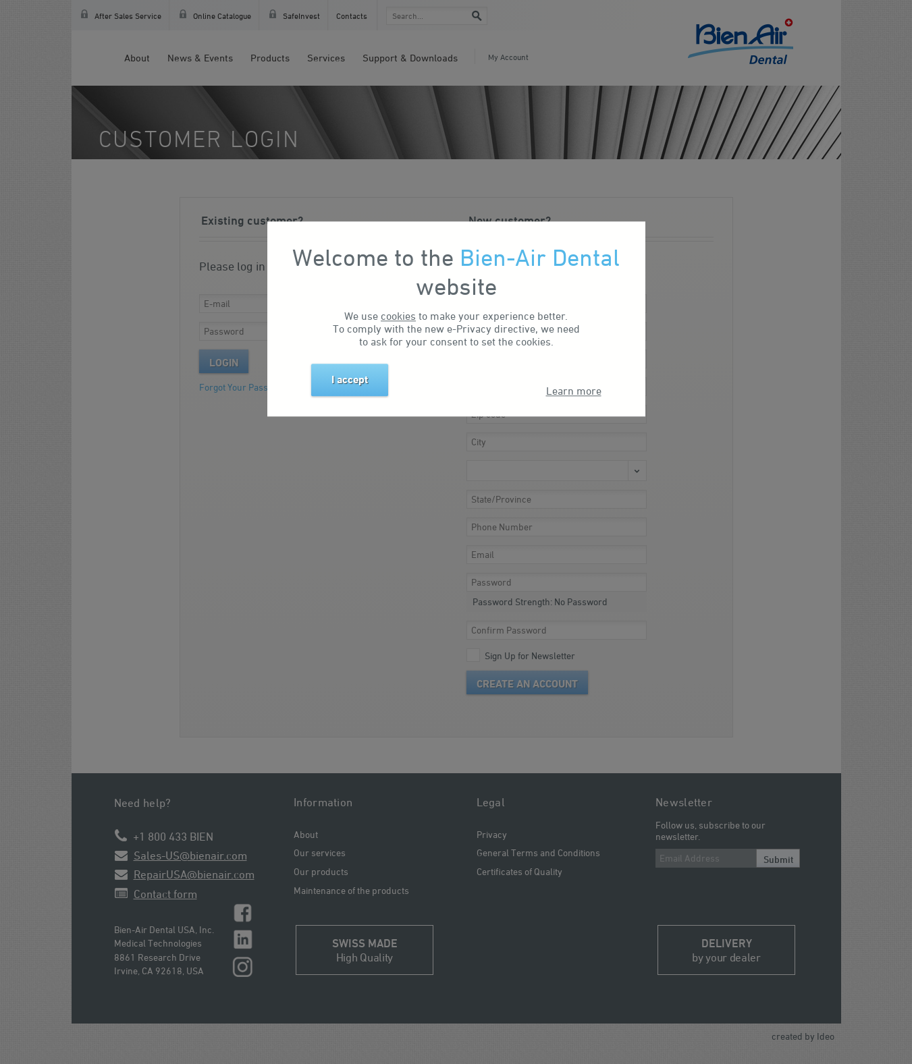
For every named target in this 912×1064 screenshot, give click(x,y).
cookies (398, 316)
